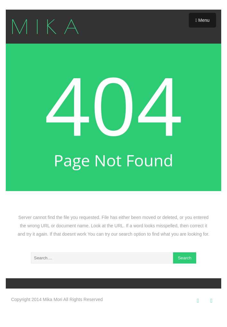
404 (113, 104)
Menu (202, 20)
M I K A (45, 26)
